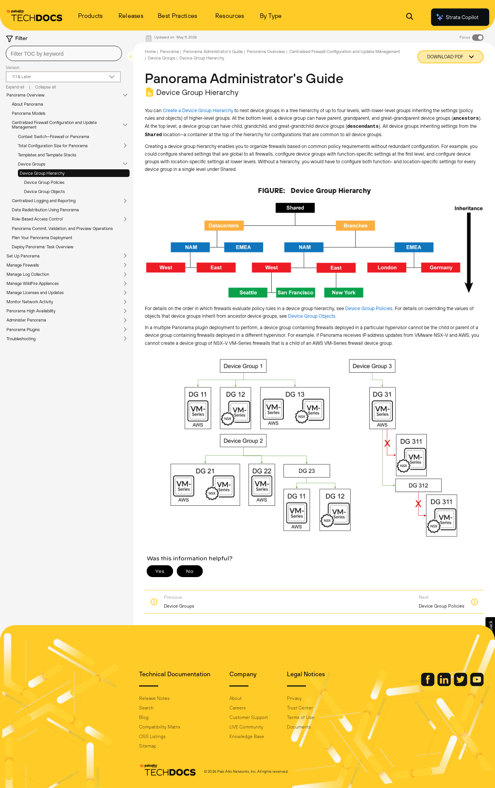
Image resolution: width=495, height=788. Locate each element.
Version (12, 67)
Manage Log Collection (27, 274)
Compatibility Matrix (159, 727)
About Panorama (27, 104)
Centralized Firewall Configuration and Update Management (54, 124)
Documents (299, 727)
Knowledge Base (246, 736)
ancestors (466, 118)
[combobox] (64, 53)
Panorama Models (28, 113)
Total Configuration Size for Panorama (53, 145)
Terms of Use (300, 717)
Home (150, 51)
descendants (363, 126)
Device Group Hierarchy (42, 173)
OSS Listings (152, 736)
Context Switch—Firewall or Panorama (53, 136)
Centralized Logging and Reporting (43, 200)
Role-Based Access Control (37, 219)
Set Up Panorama (23, 256)
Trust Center (300, 708)
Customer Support (248, 717)
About (235, 698)
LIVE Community (246, 727)
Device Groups (31, 164)
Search (146, 708)
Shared (153, 135)
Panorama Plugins (23, 329)
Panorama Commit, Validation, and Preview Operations (62, 228)
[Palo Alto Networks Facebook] (428, 684)
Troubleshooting (20, 338)
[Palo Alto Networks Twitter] (461, 684)
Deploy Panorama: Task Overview (43, 246)
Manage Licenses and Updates (35, 292)
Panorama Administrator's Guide (213, 51)
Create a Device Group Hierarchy (198, 110)
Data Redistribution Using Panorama (45, 209)
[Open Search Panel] (409, 17)
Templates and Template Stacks (47, 155)
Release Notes (154, 698)
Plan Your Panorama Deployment (42, 237)
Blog (144, 717)
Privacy (294, 698)
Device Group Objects (44, 191)
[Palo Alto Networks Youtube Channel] (477, 684)
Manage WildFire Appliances (32, 283)
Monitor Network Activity (29, 301)
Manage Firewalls (22, 265)
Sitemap (147, 746)
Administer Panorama (26, 320)
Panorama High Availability (30, 311)
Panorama (169, 51)
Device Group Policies (44, 182)
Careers (237, 708)
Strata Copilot (457, 17)
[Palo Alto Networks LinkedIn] (444, 684)
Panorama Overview (25, 95)
